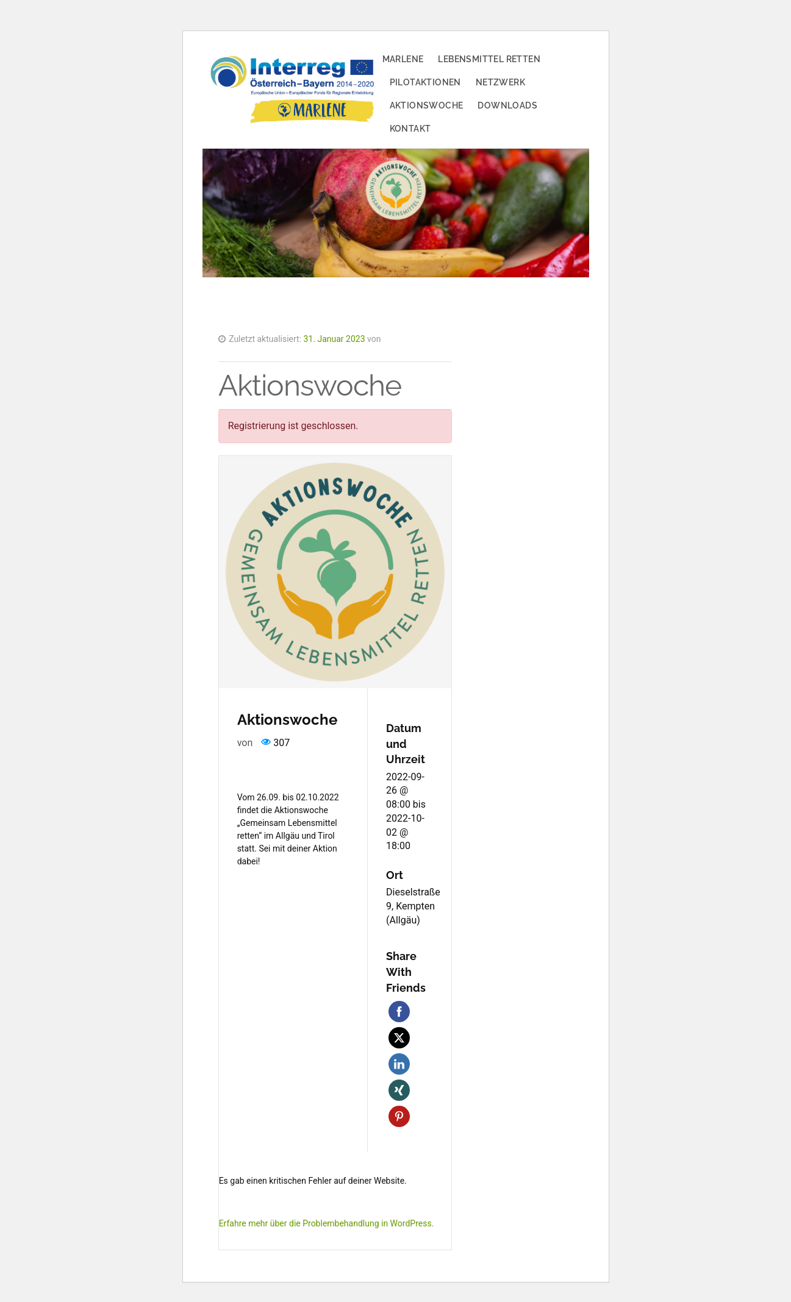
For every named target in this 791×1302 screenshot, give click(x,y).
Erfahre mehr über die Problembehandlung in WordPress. (326, 1223)
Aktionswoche (427, 105)
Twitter (399, 1037)
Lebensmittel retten (489, 59)
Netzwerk (500, 82)
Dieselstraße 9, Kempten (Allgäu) (413, 905)
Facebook (399, 1011)
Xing (399, 1090)
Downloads (507, 105)
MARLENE (403, 59)
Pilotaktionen (425, 82)
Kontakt (410, 128)
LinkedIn (399, 1064)
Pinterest (399, 1116)
